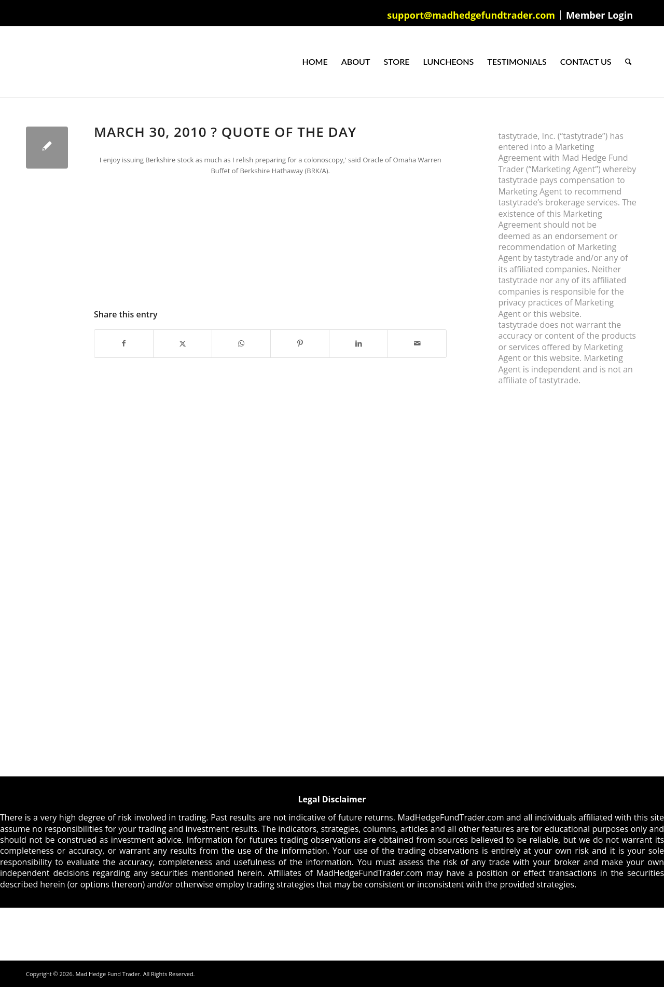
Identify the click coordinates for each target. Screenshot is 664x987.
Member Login (599, 15)
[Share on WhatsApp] (241, 343)
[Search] (628, 62)
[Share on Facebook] (123, 343)
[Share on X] (183, 343)
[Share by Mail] (417, 343)
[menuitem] (471, 15)
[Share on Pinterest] (300, 343)
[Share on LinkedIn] (358, 343)
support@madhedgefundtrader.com (471, 15)
